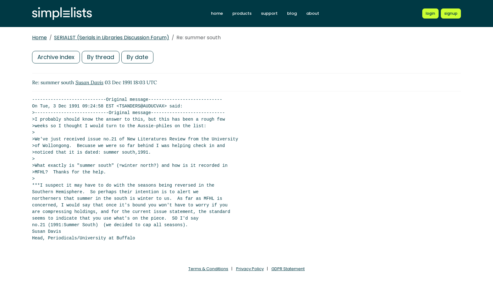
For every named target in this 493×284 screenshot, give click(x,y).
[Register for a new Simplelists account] (451, 13)
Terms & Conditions (208, 269)
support (269, 13)
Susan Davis (89, 82)
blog (292, 13)
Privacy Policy (250, 269)
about (312, 13)
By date (137, 57)
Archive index (56, 57)
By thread (100, 57)
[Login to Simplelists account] (430, 13)
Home (39, 37)
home (217, 13)
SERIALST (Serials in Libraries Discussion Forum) (111, 37)
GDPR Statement (288, 269)
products (242, 13)
